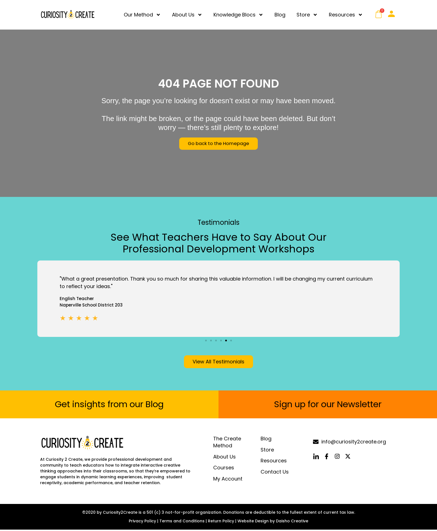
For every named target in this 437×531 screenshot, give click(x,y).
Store (307, 14)
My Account (227, 480)
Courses (223, 469)
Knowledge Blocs (238, 14)
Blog (280, 14)
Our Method (142, 14)
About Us (187, 14)
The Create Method (227, 444)
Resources (346, 14)
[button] (206, 340)
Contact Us (275, 473)
